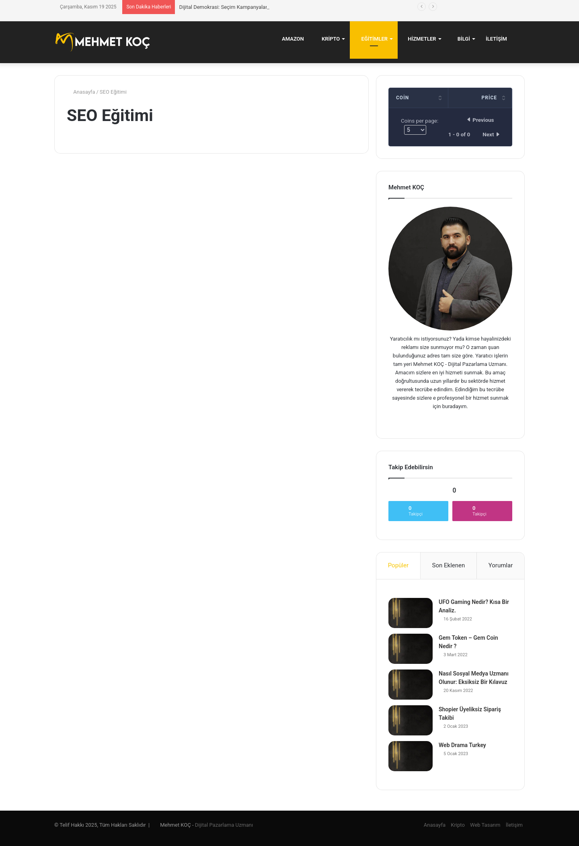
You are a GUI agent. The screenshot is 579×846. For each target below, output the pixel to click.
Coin (402, 98)
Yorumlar (501, 565)
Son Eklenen (448, 565)
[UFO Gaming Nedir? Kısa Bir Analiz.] (410, 613)
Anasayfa (81, 92)
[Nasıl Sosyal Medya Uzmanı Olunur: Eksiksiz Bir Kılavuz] (410, 684)
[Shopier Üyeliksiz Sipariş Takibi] (410, 720)
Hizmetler (419, 39)
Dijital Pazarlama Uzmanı (224, 825)
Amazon (290, 39)
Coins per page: (419, 126)
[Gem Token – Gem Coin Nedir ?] (410, 649)
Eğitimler (371, 39)
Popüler (398, 565)
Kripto (327, 39)
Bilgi (461, 39)
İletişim (496, 39)
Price (489, 98)
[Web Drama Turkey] (410, 756)
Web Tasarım (485, 825)
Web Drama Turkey (462, 745)
